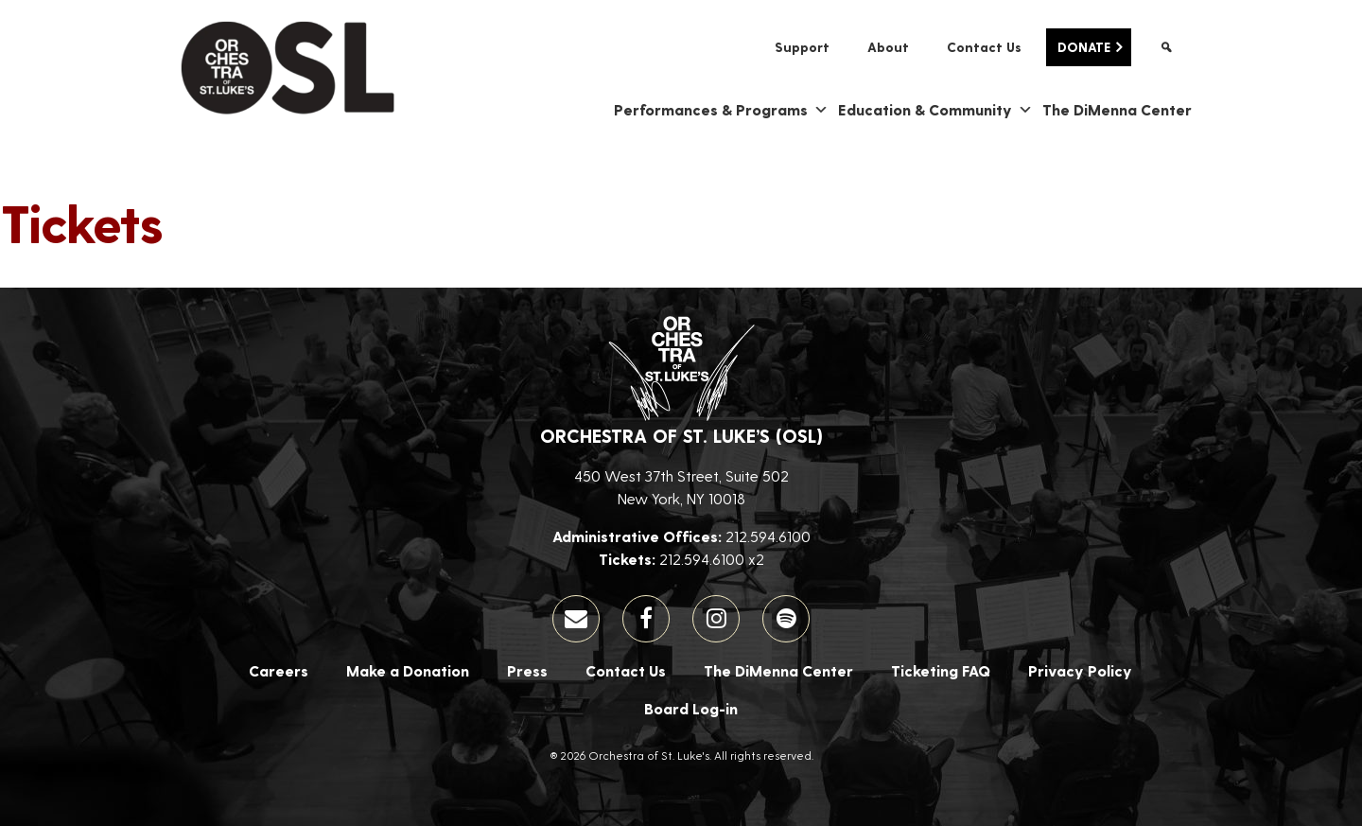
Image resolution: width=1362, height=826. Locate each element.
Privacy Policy (1080, 670)
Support (802, 47)
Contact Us (984, 47)
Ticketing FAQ (940, 670)
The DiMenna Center (1117, 109)
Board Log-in (691, 708)
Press (527, 670)
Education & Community (935, 110)
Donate (1083, 47)
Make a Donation (407, 670)
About (888, 47)
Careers (278, 670)
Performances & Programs (721, 110)
